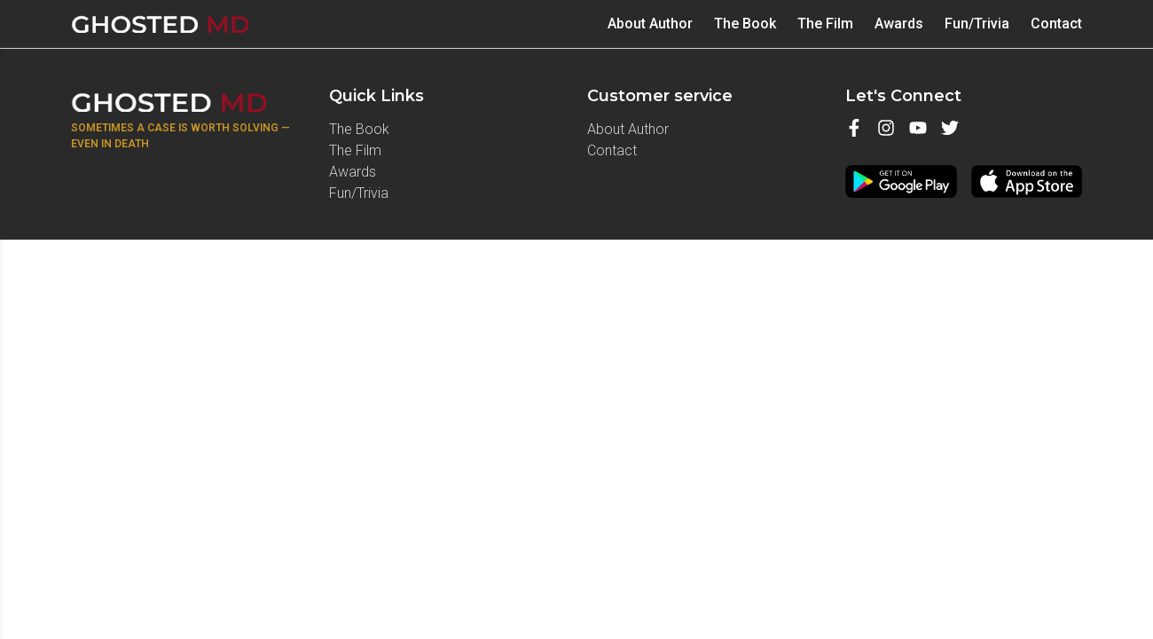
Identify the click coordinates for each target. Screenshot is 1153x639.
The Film (825, 23)
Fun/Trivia (977, 23)
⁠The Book (745, 23)
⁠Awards (899, 23)
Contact (1056, 23)
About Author (650, 23)
